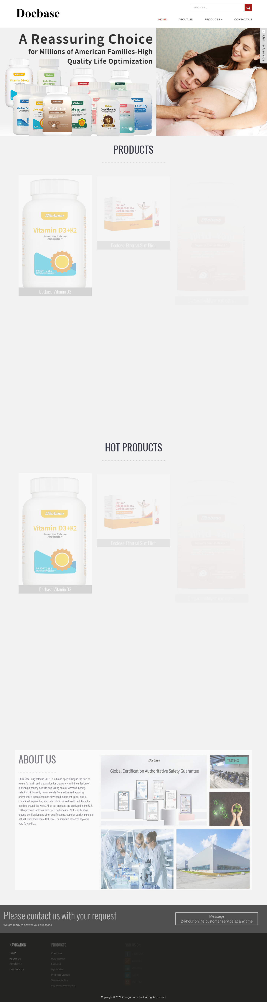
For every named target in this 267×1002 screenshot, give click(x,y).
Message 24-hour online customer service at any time (224, 918)
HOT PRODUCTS (133, 447)
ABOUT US (37, 761)
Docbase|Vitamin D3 (55, 294)
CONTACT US (13, 969)
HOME (9, 953)
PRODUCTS (133, 149)
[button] (131, 129)
